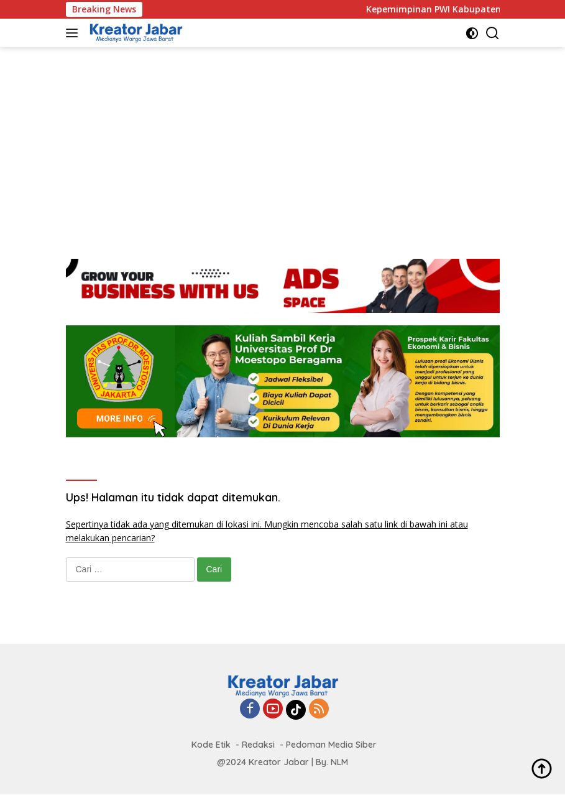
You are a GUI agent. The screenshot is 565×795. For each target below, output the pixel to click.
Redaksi (258, 744)
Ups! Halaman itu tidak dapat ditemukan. (173, 497)
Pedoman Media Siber (331, 744)
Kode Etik (211, 744)
